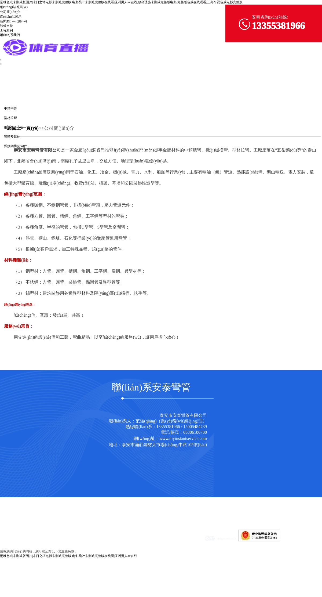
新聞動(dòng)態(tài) (13, 21)
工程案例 (6, 30)
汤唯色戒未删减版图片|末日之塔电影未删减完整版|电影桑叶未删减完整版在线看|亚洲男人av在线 (68, 556)
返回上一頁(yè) (23, 128)
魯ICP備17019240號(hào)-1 (168, 540)
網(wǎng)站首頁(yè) (14, 7)
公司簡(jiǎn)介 (10, 12)
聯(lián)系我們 (10, 35)
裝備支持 (6, 26)
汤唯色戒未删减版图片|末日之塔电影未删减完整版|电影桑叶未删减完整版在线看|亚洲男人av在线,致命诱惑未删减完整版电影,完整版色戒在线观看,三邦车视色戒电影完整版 (121, 2)
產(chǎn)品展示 (10, 17)
